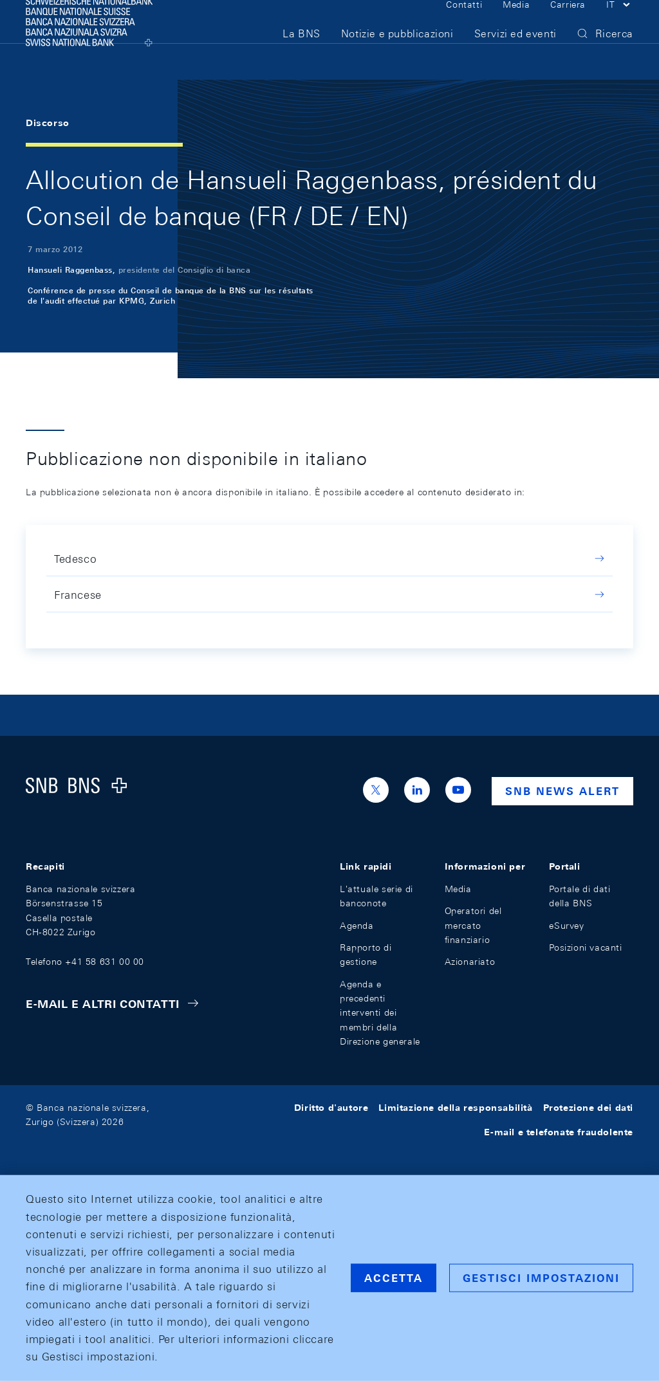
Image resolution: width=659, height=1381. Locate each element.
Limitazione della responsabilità (455, 1107)
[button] (619, 24)
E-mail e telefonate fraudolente (558, 1132)
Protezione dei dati (588, 1107)
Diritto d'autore (331, 1107)
